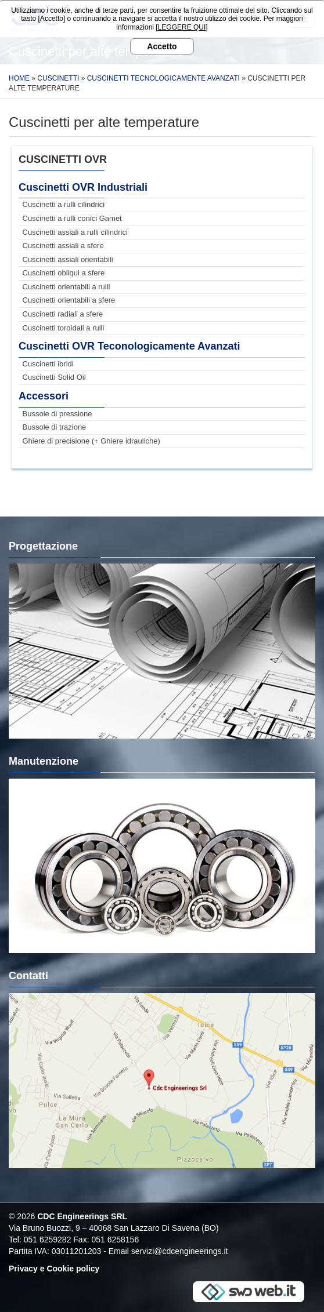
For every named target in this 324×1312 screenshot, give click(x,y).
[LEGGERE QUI (181, 27)
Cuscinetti (58, 78)
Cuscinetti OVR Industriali (83, 187)
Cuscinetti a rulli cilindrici (64, 204)
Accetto (162, 46)
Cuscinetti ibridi (48, 363)
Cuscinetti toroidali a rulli (64, 328)
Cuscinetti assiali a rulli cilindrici (75, 232)
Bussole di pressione (57, 413)
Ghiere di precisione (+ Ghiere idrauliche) (91, 441)
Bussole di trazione (55, 427)
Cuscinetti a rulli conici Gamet (72, 218)
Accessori (44, 396)
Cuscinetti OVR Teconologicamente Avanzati (129, 346)
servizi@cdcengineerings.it (179, 1251)
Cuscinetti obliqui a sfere (64, 272)
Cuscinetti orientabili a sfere (69, 300)
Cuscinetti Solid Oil (54, 377)
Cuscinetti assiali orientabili (68, 259)
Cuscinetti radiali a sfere (63, 314)
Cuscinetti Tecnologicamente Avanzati (163, 78)
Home (19, 78)
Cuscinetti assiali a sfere (63, 245)
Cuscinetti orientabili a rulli (66, 286)
